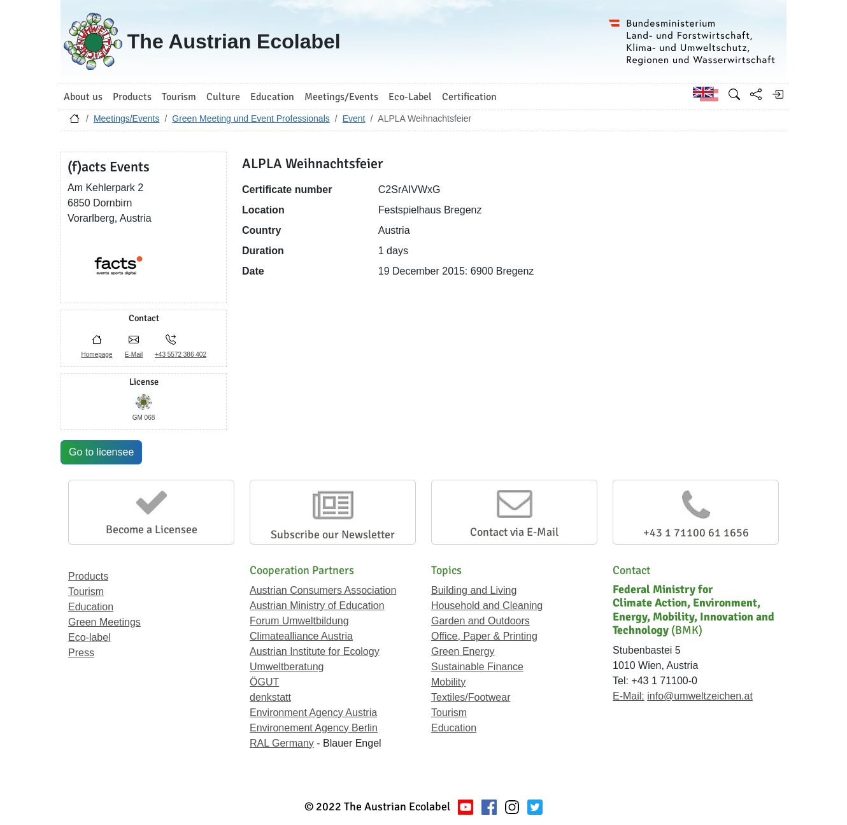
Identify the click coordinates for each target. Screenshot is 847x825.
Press (81, 652)
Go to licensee (101, 452)
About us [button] (83, 96)
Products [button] (132, 96)
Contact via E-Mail (514, 532)
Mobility (448, 682)
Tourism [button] (179, 96)
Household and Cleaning (487, 605)
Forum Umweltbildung (299, 620)
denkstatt (270, 697)
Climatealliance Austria (301, 636)
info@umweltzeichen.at (700, 696)
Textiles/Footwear (471, 697)
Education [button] (272, 96)
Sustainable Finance (477, 666)
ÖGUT (264, 682)
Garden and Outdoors (480, 620)
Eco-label (89, 637)
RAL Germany (282, 743)
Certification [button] (469, 96)
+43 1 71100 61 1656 (696, 533)
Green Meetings (104, 622)
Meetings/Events (127, 118)
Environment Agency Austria (313, 712)
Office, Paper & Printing (484, 636)
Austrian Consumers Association (323, 590)
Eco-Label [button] (410, 96)
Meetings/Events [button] (341, 96)
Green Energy (463, 651)
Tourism (86, 591)
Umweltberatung (287, 666)
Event (354, 118)
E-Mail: (628, 696)
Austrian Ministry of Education (317, 605)
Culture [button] (223, 96)
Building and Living (473, 590)
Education (90, 606)
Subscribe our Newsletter (333, 534)
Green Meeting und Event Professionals (250, 118)
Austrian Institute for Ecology (315, 651)
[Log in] (777, 94)
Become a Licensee (151, 529)
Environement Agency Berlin (314, 727)
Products (88, 576)
